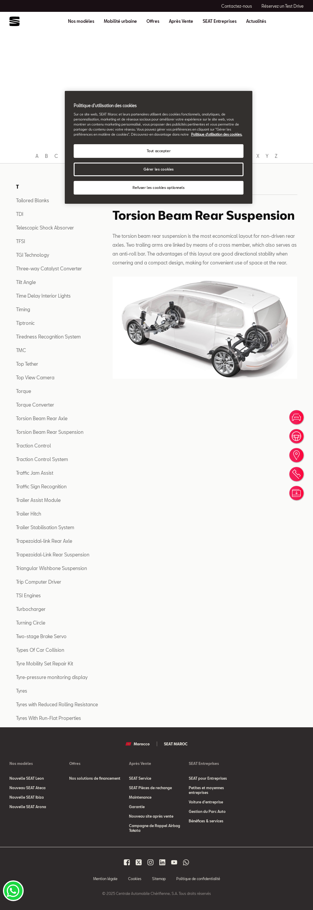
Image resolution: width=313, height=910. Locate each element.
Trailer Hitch (28, 513)
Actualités (256, 21)
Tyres (21, 691)
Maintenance (140, 797)
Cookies (134, 879)
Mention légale (105, 879)
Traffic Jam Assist (34, 473)
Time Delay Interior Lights (43, 295)
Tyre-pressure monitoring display (52, 677)
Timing (23, 309)
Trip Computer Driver (38, 582)
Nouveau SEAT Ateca (27, 788)
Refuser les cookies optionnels (158, 188)
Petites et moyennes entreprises (206, 790)
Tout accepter (158, 151)
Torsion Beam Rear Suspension (49, 432)
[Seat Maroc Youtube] (174, 862)
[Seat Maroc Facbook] (126, 862)
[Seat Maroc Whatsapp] (186, 862)
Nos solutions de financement (94, 778)
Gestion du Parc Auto (207, 811)
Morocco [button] (137, 744)
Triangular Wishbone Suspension (51, 568)
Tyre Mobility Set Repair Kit (44, 663)
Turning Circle (30, 622)
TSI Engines (28, 595)
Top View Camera (35, 377)
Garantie (137, 807)
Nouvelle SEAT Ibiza (26, 797)
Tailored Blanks (32, 200)
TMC (21, 350)
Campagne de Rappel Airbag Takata (154, 828)
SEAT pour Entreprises (208, 778)
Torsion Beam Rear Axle (41, 418)
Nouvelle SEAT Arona (27, 807)
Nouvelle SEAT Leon (26, 778)
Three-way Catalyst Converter (49, 268)
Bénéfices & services (206, 821)
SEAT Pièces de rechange (150, 788)
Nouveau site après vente (151, 816)
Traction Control (33, 445)
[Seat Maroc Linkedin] (162, 862)
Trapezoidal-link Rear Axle (44, 541)
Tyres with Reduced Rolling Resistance (57, 704)
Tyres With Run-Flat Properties (48, 718)
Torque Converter (35, 404)
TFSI (20, 241)
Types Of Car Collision (40, 650)
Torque (23, 391)
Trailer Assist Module (38, 500)
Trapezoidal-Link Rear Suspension (52, 554)
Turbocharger (31, 609)
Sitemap (159, 879)
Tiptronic (25, 323)
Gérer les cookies (158, 169)
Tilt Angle (26, 282)
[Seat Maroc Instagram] (150, 862)
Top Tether (27, 364)
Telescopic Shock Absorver (45, 227)
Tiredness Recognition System (48, 336)
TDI (19, 214)
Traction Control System (42, 459)
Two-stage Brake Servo (41, 636)
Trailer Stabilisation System (45, 527)
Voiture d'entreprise (206, 802)
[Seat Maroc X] (138, 862)
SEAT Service (140, 778)
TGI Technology (32, 255)
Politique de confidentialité (198, 879)
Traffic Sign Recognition (41, 486)
